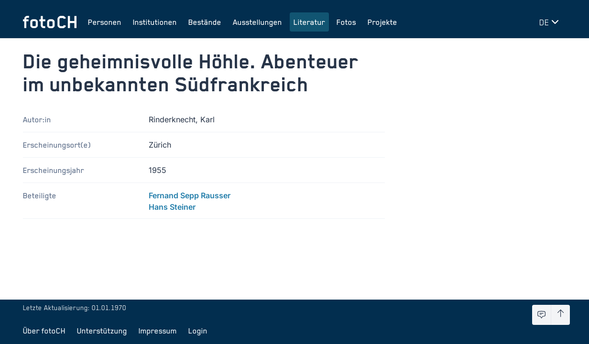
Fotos (346, 22)
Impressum (158, 330)
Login (197, 330)
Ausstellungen (257, 22)
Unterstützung (102, 330)
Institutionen (155, 22)
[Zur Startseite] (49, 22)
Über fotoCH (44, 330)
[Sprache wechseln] (550, 22)
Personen (104, 22)
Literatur (309, 22)
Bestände (204, 22)
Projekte (382, 22)
